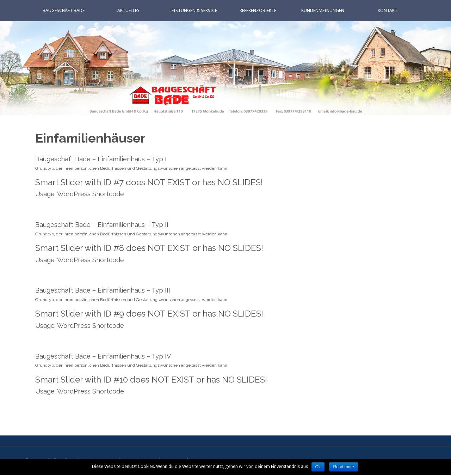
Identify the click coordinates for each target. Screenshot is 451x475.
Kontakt (387, 10)
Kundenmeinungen (322, 10)
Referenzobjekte (258, 10)
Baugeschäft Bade (64, 10)
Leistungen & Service (193, 10)
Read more (343, 466)
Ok (318, 466)
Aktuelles (128, 10)
